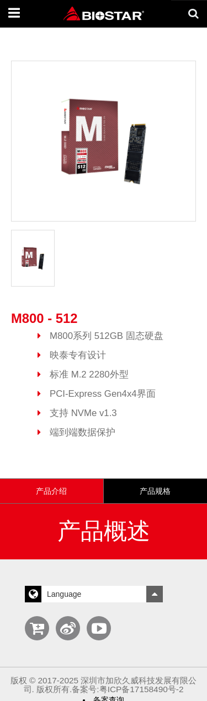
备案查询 (108, 693)
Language (94, 587)
